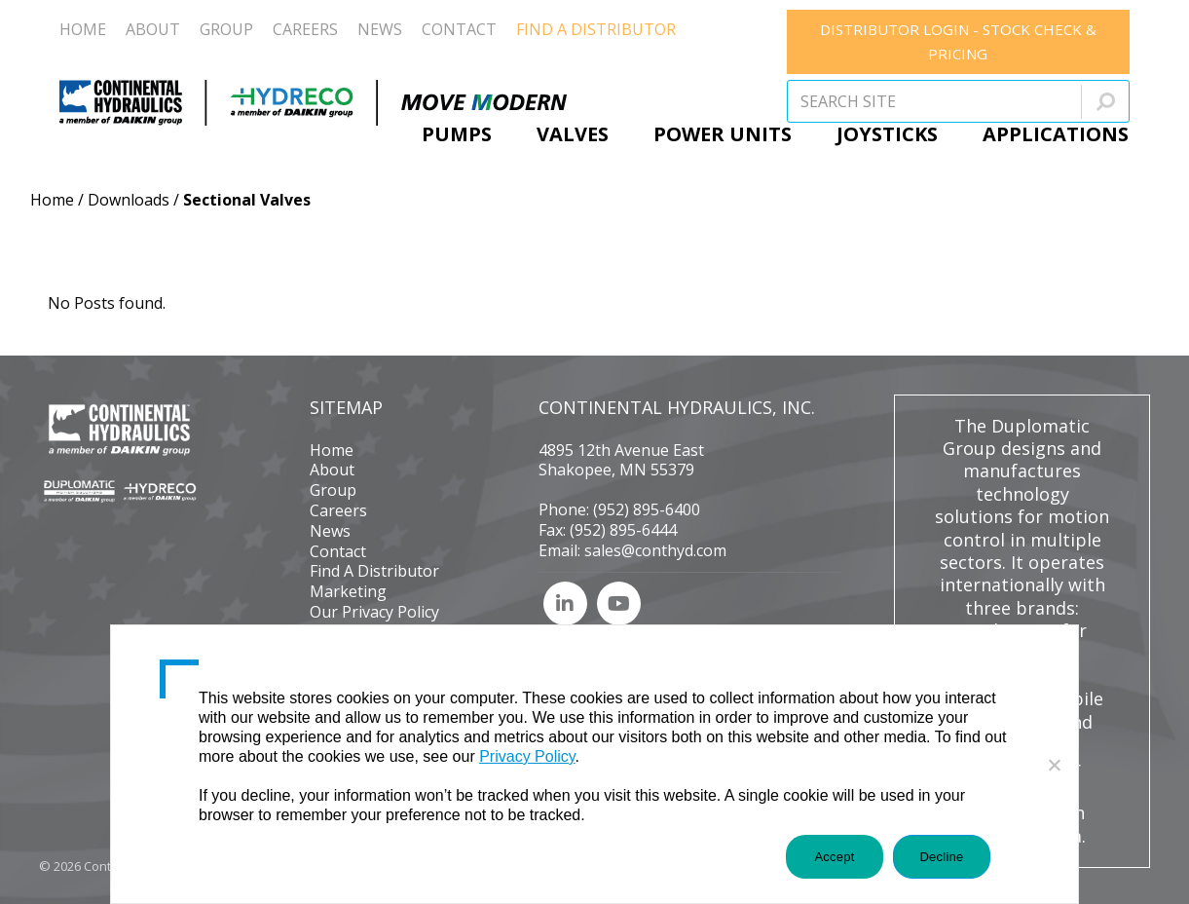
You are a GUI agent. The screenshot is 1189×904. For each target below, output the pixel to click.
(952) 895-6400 (646, 509)
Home (52, 199)
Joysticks (887, 134)
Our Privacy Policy (374, 611)
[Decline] (1053, 764)
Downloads (128, 199)
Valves (573, 134)
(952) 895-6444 (623, 530)
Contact (338, 551)
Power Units (722, 134)
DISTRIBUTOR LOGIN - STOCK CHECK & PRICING (958, 41)
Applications (1056, 134)
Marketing (348, 591)
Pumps (457, 134)
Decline (941, 856)
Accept (834, 856)
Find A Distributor (374, 571)
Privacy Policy (527, 756)
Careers (338, 510)
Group (333, 490)
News (330, 531)
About (332, 469)
